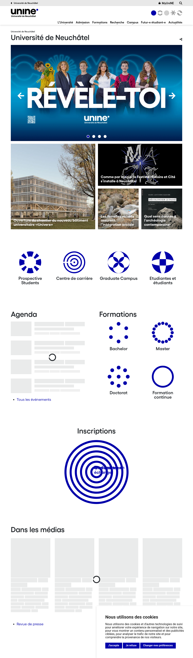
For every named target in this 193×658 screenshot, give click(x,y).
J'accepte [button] (113, 645)
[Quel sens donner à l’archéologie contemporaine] (161, 209)
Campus (132, 22)
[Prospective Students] (30, 263)
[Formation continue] (163, 378)
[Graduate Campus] (118, 263)
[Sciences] (166, 13)
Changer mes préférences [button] (158, 645)
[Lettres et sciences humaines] (159, 13)
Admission (83, 22)
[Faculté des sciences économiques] (179, 13)
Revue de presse (30, 624)
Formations (99, 22)
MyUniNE (166, 3)
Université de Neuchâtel (24, 3)
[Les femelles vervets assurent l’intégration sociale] (118, 209)
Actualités (175, 22)
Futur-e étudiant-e (153, 22)
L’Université (65, 22)
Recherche (117, 22)
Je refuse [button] (131, 645)
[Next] (172, 95)
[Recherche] (180, 3)
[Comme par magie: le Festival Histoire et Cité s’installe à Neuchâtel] (140, 165)
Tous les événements (34, 400)
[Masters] (163, 334)
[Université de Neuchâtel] (24, 13)
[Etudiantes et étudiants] (163, 263)
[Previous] (20, 95)
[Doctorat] (118, 378)
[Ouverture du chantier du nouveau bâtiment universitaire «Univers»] (53, 186)
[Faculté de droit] (172, 13)
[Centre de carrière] (74, 263)
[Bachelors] (118, 334)
